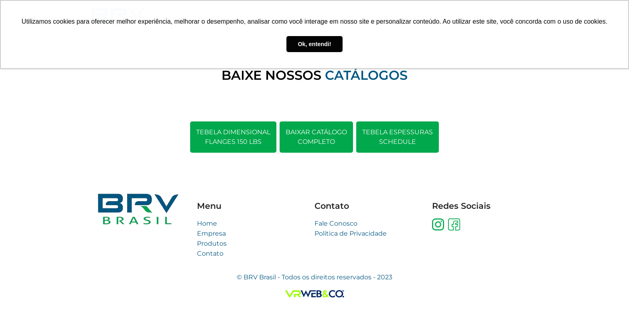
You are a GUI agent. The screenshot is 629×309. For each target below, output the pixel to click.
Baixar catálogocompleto (316, 136)
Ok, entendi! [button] (314, 44)
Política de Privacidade (350, 233)
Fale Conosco (335, 223)
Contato (210, 253)
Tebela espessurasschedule (397, 136)
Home (207, 223)
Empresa (211, 233)
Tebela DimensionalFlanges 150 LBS (233, 136)
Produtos (212, 243)
